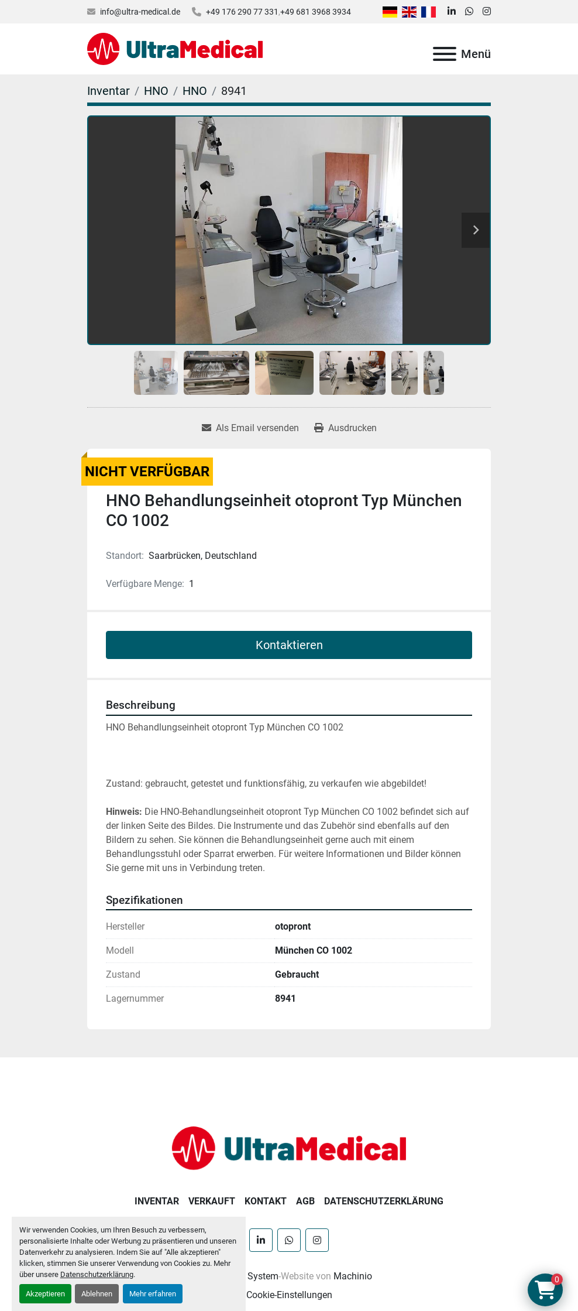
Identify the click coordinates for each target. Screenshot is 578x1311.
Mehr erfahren (152, 1293)
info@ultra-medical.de (140, 11)
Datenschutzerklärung (96, 1274)
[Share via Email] (250, 428)
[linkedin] (452, 12)
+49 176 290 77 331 (242, 11)
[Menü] (444, 54)
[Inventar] (108, 91)
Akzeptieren (45, 1293)
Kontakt (266, 1201)
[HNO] (156, 91)
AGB (305, 1201)
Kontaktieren (289, 645)
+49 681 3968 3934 (315, 11)
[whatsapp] (469, 12)
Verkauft (211, 1201)
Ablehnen (96, 1293)
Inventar (157, 1201)
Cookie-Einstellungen (289, 1294)
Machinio (352, 1276)
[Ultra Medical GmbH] (289, 1147)
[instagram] (487, 12)
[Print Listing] (345, 428)
